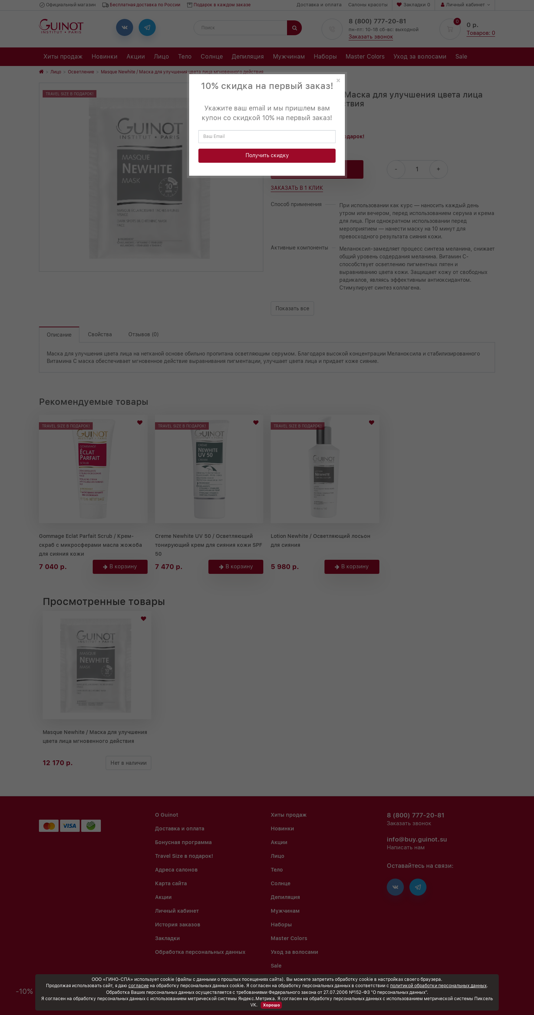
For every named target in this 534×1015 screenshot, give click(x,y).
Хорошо (271, 1005)
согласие (138, 985)
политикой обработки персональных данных (438, 985)
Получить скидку (267, 155)
